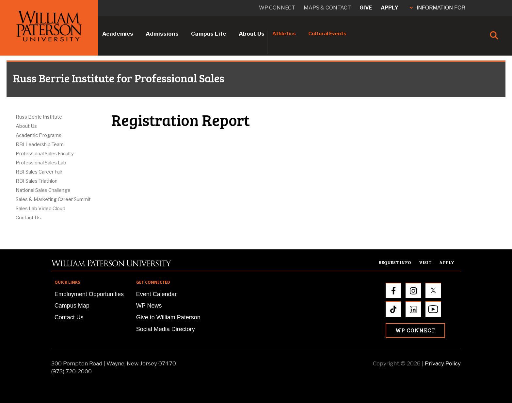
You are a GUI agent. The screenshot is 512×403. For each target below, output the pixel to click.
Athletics (284, 34)
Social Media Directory (165, 329)
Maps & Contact (327, 8)
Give (366, 8)
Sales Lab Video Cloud (40, 208)
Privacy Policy (443, 363)
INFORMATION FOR (437, 7)
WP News (149, 305)
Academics (117, 33)
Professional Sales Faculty (45, 153)
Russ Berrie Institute (39, 117)
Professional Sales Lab (41, 162)
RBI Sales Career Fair (39, 172)
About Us (251, 33)
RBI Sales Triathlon (36, 181)
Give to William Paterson (168, 317)
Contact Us (28, 217)
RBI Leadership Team (40, 144)
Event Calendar (156, 294)
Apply (389, 8)
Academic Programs (38, 135)
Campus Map (72, 305)
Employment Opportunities (89, 294)
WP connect (277, 8)
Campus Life (208, 33)
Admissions (162, 33)
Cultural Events (327, 34)
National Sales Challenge (43, 190)
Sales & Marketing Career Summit (53, 199)
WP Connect (415, 330)
